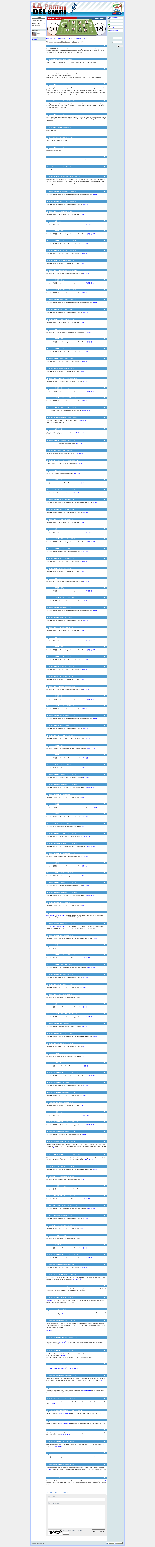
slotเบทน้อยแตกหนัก (72, 1368)
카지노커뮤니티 (82, 420)
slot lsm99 (49, 1330)
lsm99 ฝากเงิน (102, 1481)
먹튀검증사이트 (86, 410)
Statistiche (112, 27)
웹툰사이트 (87, 224)
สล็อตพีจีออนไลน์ (62, 1368)
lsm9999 (61, 1456)
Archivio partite (114, 21)
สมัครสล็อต (63, 1355)
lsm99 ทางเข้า (58, 1446)
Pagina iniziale (114, 17)
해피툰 (84, 214)
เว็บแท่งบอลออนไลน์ (64, 1413)
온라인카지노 (79, 443)
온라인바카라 (76, 492)
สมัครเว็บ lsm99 (65, 1434)
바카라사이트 (83, 483)
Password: (110, 43)
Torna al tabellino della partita (65, 38)
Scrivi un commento (51, 38)
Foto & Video (113, 24)
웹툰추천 (85, 204)
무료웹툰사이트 (91, 234)
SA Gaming (49, 1300)
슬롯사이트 (77, 473)
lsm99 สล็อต (52, 1148)
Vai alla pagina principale (80, 38)
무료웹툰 (95, 194)
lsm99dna (101, 1380)
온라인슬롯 (80, 453)
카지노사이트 (80, 463)
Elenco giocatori (114, 30)
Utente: (111, 39)
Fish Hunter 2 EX (50, 1289)
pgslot (47, 1368)
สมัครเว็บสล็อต (63, 1342)
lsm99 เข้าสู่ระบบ (88, 1159)
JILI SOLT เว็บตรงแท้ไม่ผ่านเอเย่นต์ (55, 915)
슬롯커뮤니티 (80, 432)
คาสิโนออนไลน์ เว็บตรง (67, 1314)
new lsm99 (49, 1469)
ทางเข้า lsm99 (53, 1403)
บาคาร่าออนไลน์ (76, 1279)
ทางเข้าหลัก (53, 1368)
